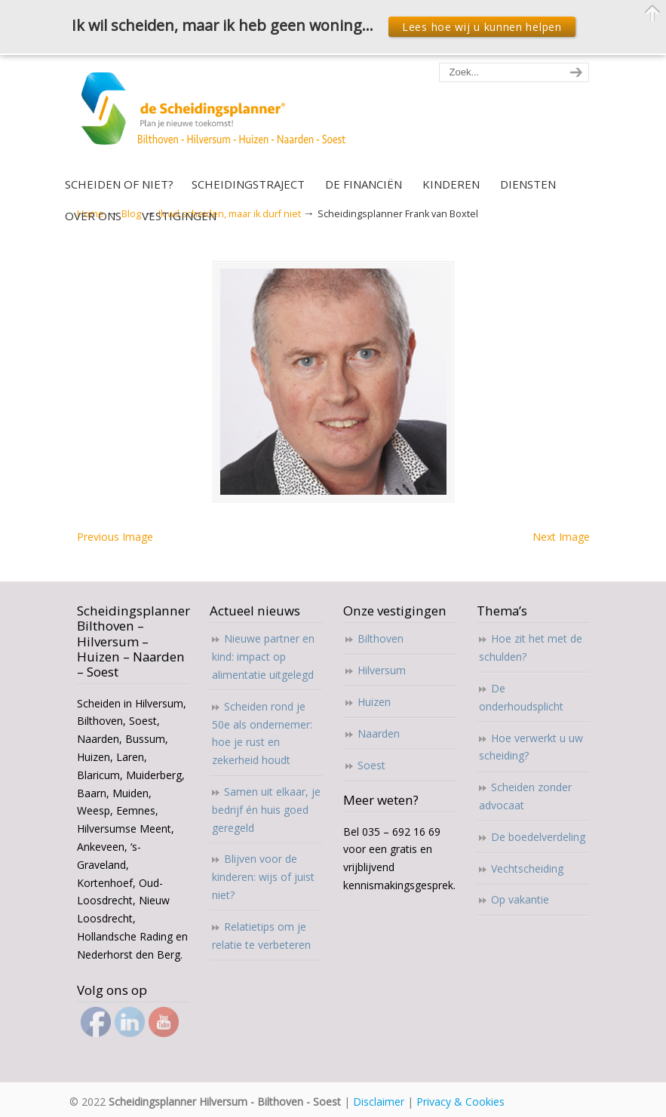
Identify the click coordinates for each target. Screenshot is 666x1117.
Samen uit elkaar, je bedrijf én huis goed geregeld (266, 809)
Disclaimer (378, 1101)
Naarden (379, 733)
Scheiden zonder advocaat (525, 796)
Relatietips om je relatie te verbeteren (261, 935)
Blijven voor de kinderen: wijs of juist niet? (263, 877)
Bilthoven (381, 638)
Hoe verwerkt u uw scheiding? (531, 747)
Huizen (374, 702)
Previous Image (115, 536)
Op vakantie (520, 899)
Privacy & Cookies (460, 1101)
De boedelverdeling (538, 837)
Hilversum (382, 670)
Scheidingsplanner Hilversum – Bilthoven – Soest (218, 117)
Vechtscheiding (527, 868)
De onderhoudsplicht (521, 697)
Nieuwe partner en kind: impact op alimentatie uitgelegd (263, 656)
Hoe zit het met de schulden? (530, 647)
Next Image (561, 536)
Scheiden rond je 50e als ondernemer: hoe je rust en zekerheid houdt (262, 733)
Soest (371, 765)
